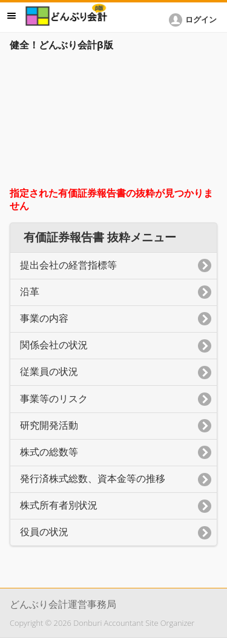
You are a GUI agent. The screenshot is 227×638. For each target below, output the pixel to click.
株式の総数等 (49, 452)
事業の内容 (44, 318)
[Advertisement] (113, 122)
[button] (195, 20)
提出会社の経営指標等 (68, 265)
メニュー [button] (11, 15)
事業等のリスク (54, 399)
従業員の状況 (49, 371)
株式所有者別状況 (58, 505)
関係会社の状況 (54, 345)
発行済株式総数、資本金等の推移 (92, 479)
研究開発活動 (49, 425)
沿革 (29, 292)
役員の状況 (44, 532)
